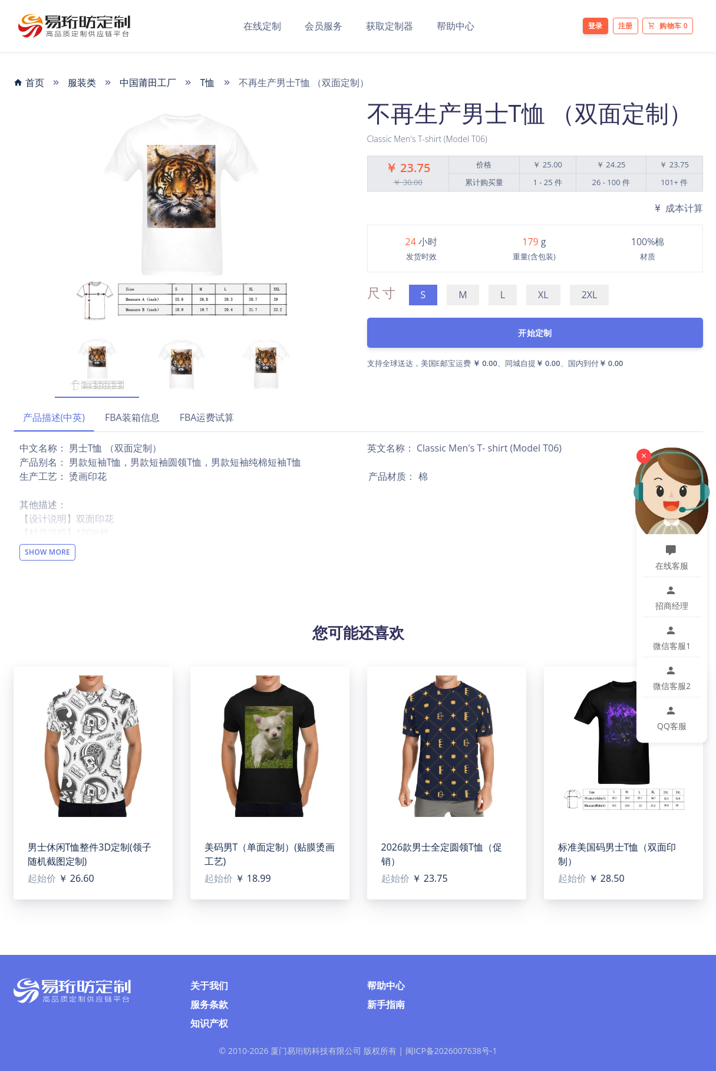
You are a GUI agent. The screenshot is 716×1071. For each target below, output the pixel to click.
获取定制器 (389, 25)
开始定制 (535, 332)
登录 (595, 26)
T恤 (207, 82)
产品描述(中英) (54, 417)
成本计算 (677, 208)
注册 (625, 26)
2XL (590, 294)
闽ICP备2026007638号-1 (451, 1050)
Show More (47, 552)
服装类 (82, 82)
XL (543, 294)
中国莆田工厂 (148, 82)
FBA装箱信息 (132, 417)
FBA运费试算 (207, 417)
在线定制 (262, 25)
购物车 (668, 26)
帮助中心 (455, 25)
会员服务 (323, 25)
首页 (29, 82)
